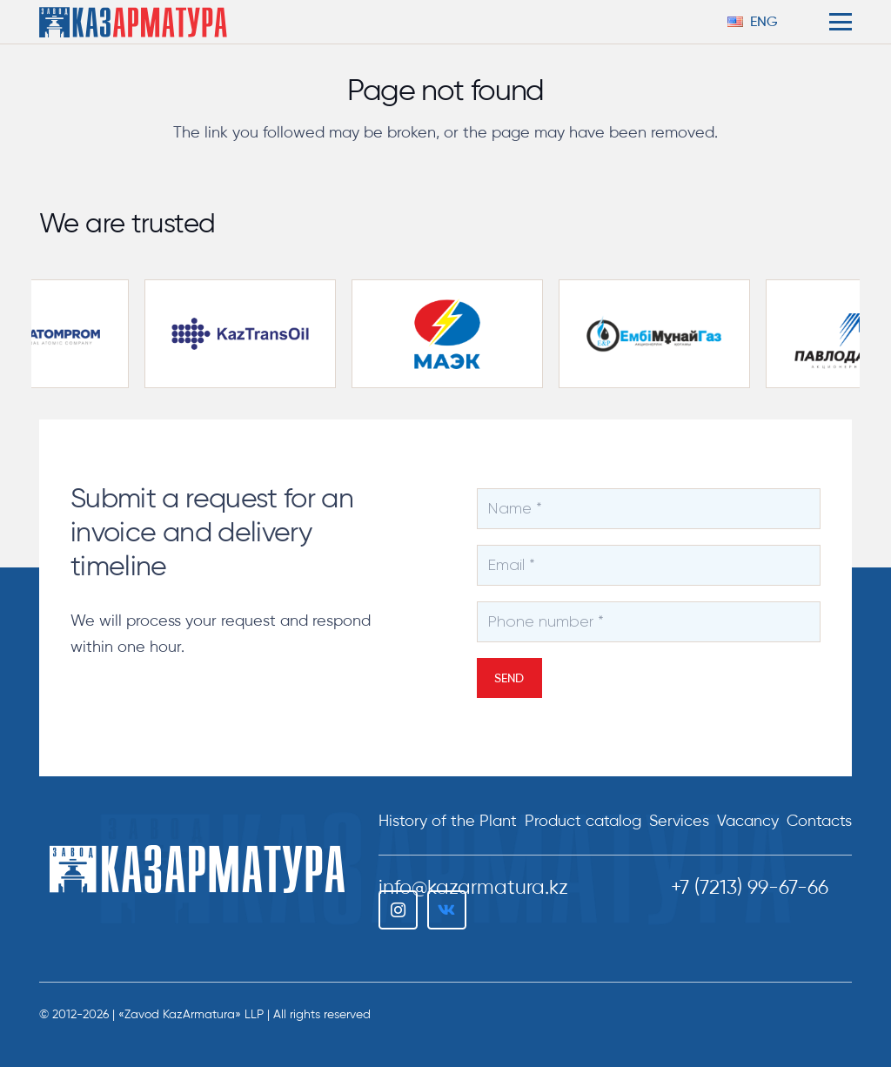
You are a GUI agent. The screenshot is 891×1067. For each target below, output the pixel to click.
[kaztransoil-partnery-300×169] (250, 333)
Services (679, 820)
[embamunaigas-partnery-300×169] (664, 333)
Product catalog (583, 820)
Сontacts (819, 820)
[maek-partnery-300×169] (457, 333)
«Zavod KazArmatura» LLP (191, 1014)
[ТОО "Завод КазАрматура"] (197, 869)
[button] (761, 22)
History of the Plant (448, 820)
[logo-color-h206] (133, 22)
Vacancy (748, 820)
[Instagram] (398, 909)
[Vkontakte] (446, 909)
